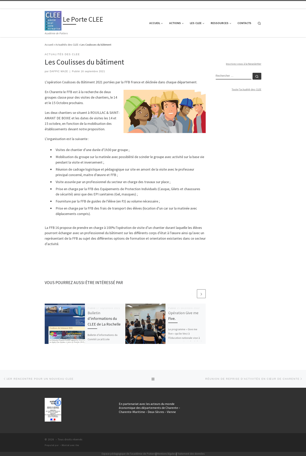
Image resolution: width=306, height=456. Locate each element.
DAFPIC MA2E (59, 71)
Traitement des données (191, 453)
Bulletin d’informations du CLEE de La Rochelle (104, 318)
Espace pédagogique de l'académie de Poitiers (128, 453)
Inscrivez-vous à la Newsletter (243, 64)
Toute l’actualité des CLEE (246, 89)
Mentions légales (166, 453)
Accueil (49, 44)
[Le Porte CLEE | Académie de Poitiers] (53, 20)
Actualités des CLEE (66, 44)
